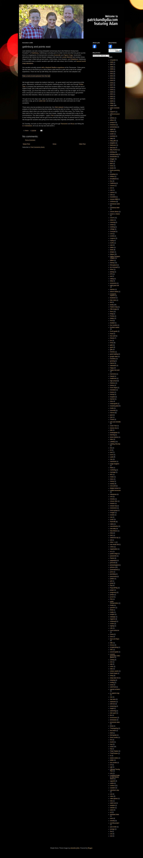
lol (110, 450)
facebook (113, 298)
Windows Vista (114, 814)
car (111, 188)
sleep (111, 675)
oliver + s (113, 542)
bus (111, 181)
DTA (111, 274)
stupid (112, 708)
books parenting (115, 170)
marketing (113, 470)
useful (112, 783)
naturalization (114, 526)
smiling (112, 682)
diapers (112, 254)
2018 (111, 87)
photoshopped (114, 565)
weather (112, 805)
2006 (111, 62)
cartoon (112, 192)
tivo (111, 740)
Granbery (113, 358)
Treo (52, 115)
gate (111, 345)
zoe (111, 834)
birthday (112, 152)
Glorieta (112, 352)
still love (112, 704)
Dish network (59, 107)
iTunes (112, 419)
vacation (112, 788)
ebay (111, 281)
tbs (111, 715)
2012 (111, 73)
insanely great (114, 406)
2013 (111, 76)
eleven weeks (114, 291)
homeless (113, 390)
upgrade (112, 781)
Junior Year (113, 426)
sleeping (112, 680)
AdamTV (112, 112)
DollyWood (74, 59)
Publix (112, 605)
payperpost (113, 560)
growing (112, 361)
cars (111, 190)
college (112, 229)
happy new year (115, 370)
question (112, 607)
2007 (111, 64)
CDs (111, 194)
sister (111, 666)
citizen (112, 220)
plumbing (113, 574)
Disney (112, 262)
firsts (111, 311)
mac (111, 459)
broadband (113, 179)
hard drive (113, 374)
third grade (113, 735)
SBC (111, 643)
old (111, 540)
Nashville (113, 521)
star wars (113, 699)
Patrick (112, 558)
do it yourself (114, 267)
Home (54, 144)
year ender (113, 827)
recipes (112, 614)
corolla (112, 236)
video (111, 796)
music (112, 519)
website (112, 807)
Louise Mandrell (67, 57)
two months (113, 762)
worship (112, 820)
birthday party (114, 154)
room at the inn (114, 630)
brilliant (112, 176)
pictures (112, 567)
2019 (111, 89)
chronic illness (114, 211)
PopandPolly (114, 588)
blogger (112, 159)
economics (113, 283)
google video (114, 356)
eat (111, 276)
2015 (111, 80)
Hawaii (112, 376)
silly (111, 664)
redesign (112, 617)
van (111, 794)
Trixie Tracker (114, 751)
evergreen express (113, 294)
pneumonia (113, 576)
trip (111, 749)
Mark (111, 467)
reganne (112, 619)
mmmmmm (113, 508)
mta (111, 517)
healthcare (113, 378)
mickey (112, 483)
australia (112, 136)
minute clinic (114, 501)
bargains (112, 143)
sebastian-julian (75, 848)
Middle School (114, 488)
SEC (111, 649)
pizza (111, 572)
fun (111, 340)
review (112, 623)
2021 (111, 94)
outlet (40, 101)
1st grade (113, 60)
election (112, 289)
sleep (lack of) (114, 678)
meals (112, 477)
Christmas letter (115, 207)
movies (112, 515)
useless (112, 785)
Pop (111, 585)
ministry (112, 499)
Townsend (64, 124)
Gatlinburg (35, 53)
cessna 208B (114, 199)
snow (111, 685)
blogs (111, 161)
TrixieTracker (114, 753)
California (113, 183)
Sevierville (57, 55)
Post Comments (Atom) (37, 147)
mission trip (113, 506)
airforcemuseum (115, 114)
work (111, 818)
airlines (112, 118)
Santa (112, 634)
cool (111, 234)
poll (111, 581)
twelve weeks (114, 758)
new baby (113, 528)
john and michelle (115, 422)
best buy (112, 147)
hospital (112, 397)
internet (112, 412)
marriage (112, 472)
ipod (111, 415)
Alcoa (72, 124)
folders (112, 318)
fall (111, 302)
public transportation (114, 602)
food (111, 320)
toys (111, 744)
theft (111, 733)
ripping (112, 626)
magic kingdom (114, 464)
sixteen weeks (114, 671)
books (112, 168)
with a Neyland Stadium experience (53, 67)
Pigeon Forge (68, 55)
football (112, 323)
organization (113, 549)
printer (112, 594)
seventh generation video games (115, 655)
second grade (114, 652)
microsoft (113, 486)
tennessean (113, 717)
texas (111, 726)
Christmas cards (115, 204)
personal (112, 562)
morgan (112, 512)
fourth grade (113, 331)
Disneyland (113, 265)
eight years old (114, 285)
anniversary (113, 127)
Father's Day (114, 307)
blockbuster (113, 156)
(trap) (24, 63)
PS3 (111, 599)
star (111, 697)
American (113, 125)
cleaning (112, 222)
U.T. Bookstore (27, 126)
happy (112, 368)
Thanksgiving (114, 728)
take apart (113, 713)
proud (112, 597)
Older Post (82, 144)
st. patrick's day (114, 693)
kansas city (113, 428)
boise (111, 166)
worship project (114, 823)
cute (111, 245)
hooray (112, 394)
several (79, 61)
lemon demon (114, 437)
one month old (114, 544)
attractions (29, 63)
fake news (113, 300)
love (111, 452)
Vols (111, 801)
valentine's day (114, 790)
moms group (114, 510)
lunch (111, 454)
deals (111, 249)
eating (112, 278)
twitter (112, 760)
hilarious (112, 383)
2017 (111, 85)
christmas (113, 201)
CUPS (112, 243)
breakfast (113, 174)
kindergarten (114, 432)
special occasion (115, 689)
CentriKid (113, 197)
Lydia (111, 457)
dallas (112, 247)
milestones (113, 494)
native (112, 524)
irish (111, 417)
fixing (111, 314)
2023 (111, 96)
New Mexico (113, 531)
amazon (112, 122)
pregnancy (113, 592)
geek (111, 347)
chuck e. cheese (115, 214)
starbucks (113, 701)
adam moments (114, 108)
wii (111, 812)
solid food (113, 687)
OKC (111, 535)
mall (44, 101)
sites (111, 669)
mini (111, 496)
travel (111, 746)
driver (112, 269)
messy (112, 481)
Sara (111, 636)
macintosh (113, 461)
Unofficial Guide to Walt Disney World (115, 777)
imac (111, 401)
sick (111, 662)
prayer (112, 590)
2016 (111, 83)
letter (111, 439)
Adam (112, 105)
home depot (113, 387)
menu (112, 479)
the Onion (113, 730)
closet (112, 224)
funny (111, 342)
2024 (111, 98)
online (112, 547)
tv (110, 755)
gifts (111, 349)
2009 (111, 69)
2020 (111, 92)
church (112, 218)
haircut (112, 363)
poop (111, 583)
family (112, 304)
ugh (111, 767)
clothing (112, 227)
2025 (111, 101)
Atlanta (112, 131)
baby (111, 138)
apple (111, 129)
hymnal (112, 399)
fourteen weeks (114, 327)
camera (112, 185)
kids (111, 430)
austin (112, 134)
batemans (113, 145)
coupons (112, 238)
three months (114, 737)
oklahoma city (114, 537)
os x (111, 551)
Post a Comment (30, 140)
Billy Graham (114, 150)
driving (112, 272)
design (112, 252)
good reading (114, 354)
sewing (112, 659)
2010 (111, 71)
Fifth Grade (113, 309)
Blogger (90, 848)
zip (111, 831)
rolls (111, 628)
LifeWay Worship (115, 444)
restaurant (113, 621)
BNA (111, 163)
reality (112, 612)
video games (114, 798)
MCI (111, 474)
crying (112, 240)
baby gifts (113, 141)
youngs (112, 829)
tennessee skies (115, 722)
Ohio (111, 533)
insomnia (113, 410)
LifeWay (112, 441)
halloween (113, 365)
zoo (111, 836)
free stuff (112, 336)
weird (111, 810)
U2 (111, 765)
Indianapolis (113, 403)
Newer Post (26, 144)
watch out (113, 803)
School (112, 645)
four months (113, 325)
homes (112, 392)
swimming (113, 711)
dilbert (112, 260)
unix (111, 773)
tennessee (113, 720)
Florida (112, 316)
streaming (113, 706)
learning (112, 435)
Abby (111, 103)
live (111, 448)
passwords (113, 556)
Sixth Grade (113, 673)
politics (112, 578)
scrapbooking (114, 647)
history (112, 385)
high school (113, 381)
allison (112, 120)
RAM (111, 610)
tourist (84, 61)
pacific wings (114, 553)
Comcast (112, 231)
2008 (111, 67)
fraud (111, 333)
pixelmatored (114, 569)
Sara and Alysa (114, 639)
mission (112, 503)
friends (112, 338)
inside (112, 408)
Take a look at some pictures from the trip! (36, 76)
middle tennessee (115, 490)
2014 (111, 78)
